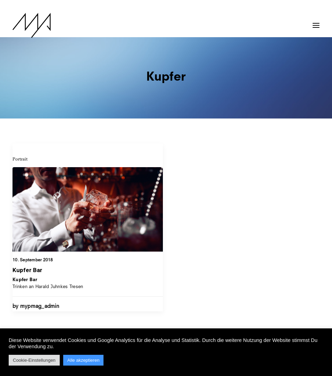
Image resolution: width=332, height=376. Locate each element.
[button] (316, 22)
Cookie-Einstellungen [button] (34, 360)
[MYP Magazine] (32, 25)
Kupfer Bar (27, 270)
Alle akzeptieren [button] (83, 360)
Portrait (20, 159)
